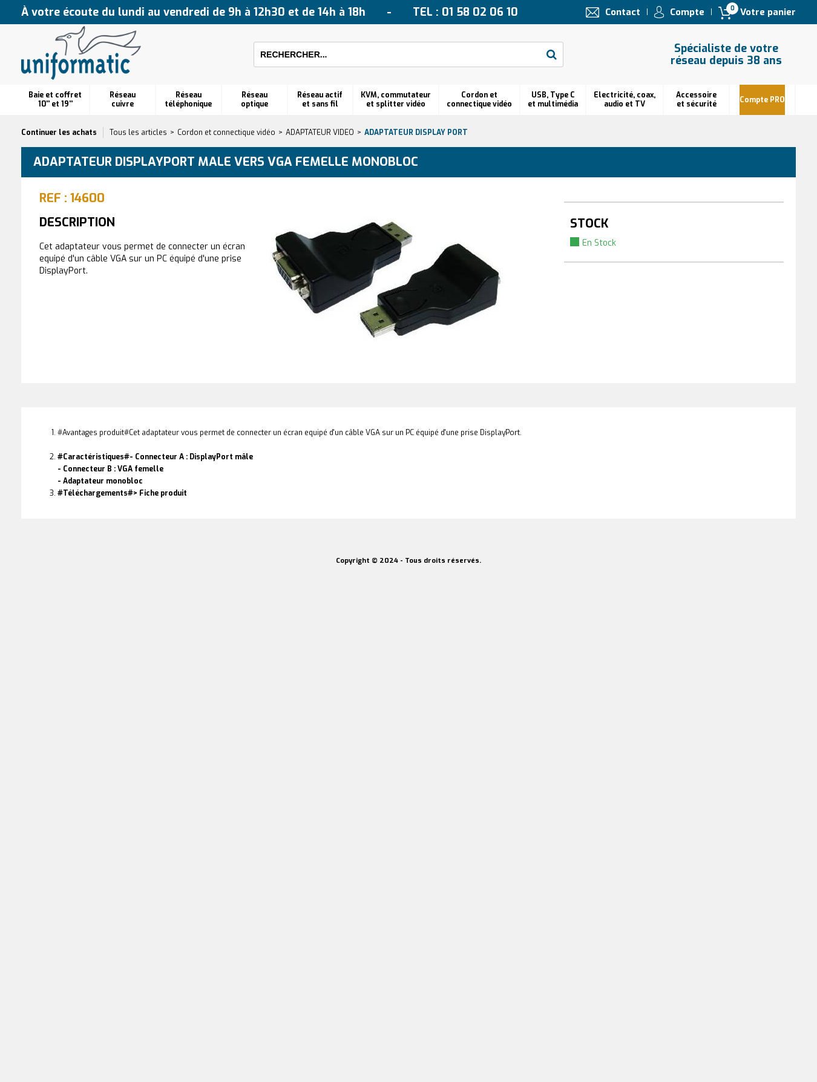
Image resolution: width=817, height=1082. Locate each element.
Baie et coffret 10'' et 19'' (55, 99)
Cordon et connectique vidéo (479, 99)
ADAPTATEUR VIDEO (320, 132)
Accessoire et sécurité (696, 99)
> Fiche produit (160, 493)
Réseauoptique (254, 99)
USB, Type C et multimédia (553, 99)
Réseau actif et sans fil (320, 99)
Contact (622, 12)
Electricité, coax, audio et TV (624, 99)
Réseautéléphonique (188, 99)
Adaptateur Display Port (416, 132)
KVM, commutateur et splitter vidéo (396, 99)
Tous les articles (138, 132)
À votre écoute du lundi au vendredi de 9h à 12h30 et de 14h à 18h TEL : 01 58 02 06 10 (269, 12)
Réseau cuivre (123, 99)
